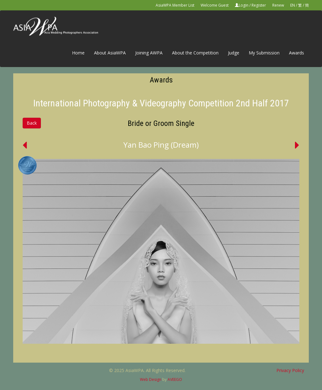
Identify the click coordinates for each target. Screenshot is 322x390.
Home (78, 53)
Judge (233, 53)
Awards (296, 53)
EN (292, 5)
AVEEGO (175, 379)
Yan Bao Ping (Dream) (161, 144)
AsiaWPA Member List (175, 5)
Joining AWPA (149, 53)
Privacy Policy (290, 370)
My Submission (264, 53)
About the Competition (195, 53)
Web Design (150, 379)
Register (259, 5)
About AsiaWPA (110, 53)
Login (243, 5)
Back (32, 123)
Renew (278, 5)
